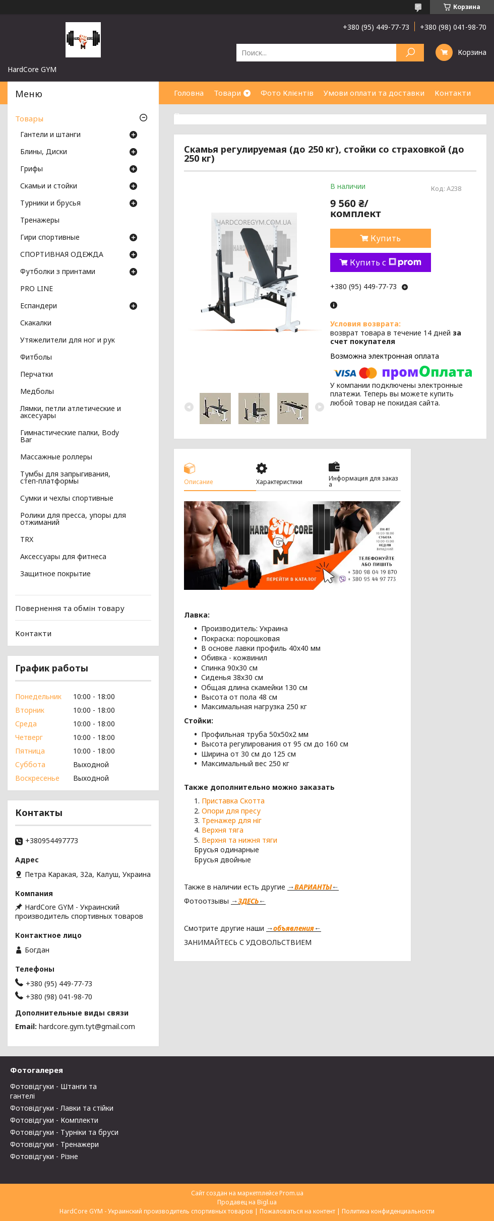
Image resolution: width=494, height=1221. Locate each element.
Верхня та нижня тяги (239, 840)
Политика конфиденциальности (388, 1211)
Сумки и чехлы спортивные (66, 499)
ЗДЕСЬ (248, 901)
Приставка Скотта (233, 800)
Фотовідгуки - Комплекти (54, 1120)
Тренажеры (39, 221)
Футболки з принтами (57, 272)
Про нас (189, 115)
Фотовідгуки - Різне (44, 1156)
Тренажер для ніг (233, 820)
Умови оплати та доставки (374, 93)
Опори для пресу (231, 811)
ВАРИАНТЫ (313, 887)
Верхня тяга (222, 830)
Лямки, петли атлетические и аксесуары (70, 412)
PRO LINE (36, 289)
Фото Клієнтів (287, 93)
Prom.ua (291, 1193)
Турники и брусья (50, 203)
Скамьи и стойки (48, 186)
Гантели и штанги (50, 135)
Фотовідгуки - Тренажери (54, 1144)
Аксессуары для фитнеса (63, 557)
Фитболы (36, 358)
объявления (293, 928)
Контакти (453, 93)
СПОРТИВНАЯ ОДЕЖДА (61, 255)
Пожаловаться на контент (297, 1211)
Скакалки (35, 323)
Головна (189, 93)
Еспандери (38, 306)
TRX (26, 540)
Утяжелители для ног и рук (67, 340)
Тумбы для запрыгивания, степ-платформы (65, 478)
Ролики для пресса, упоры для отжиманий (73, 519)
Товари (227, 93)
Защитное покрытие (55, 574)
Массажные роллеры (56, 457)
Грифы (31, 169)
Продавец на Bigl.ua (247, 1202)
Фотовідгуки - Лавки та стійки (61, 1108)
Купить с (385, 262)
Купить (386, 238)
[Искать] (410, 52)
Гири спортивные (50, 238)
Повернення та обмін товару (70, 608)
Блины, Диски (43, 152)
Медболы (37, 392)
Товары (29, 118)
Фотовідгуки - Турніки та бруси (64, 1132)
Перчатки (36, 375)
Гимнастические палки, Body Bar (69, 436)
